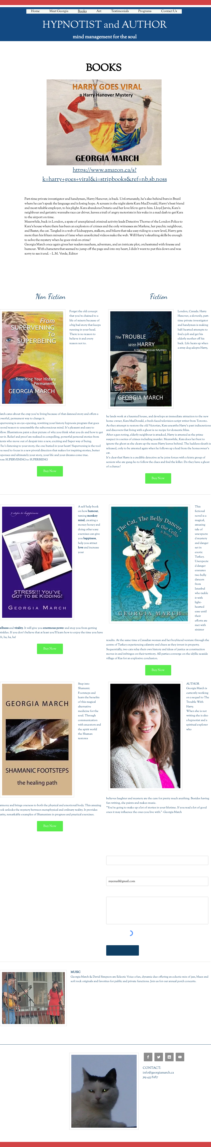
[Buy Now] (50, 471)
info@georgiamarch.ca (158, 1072)
